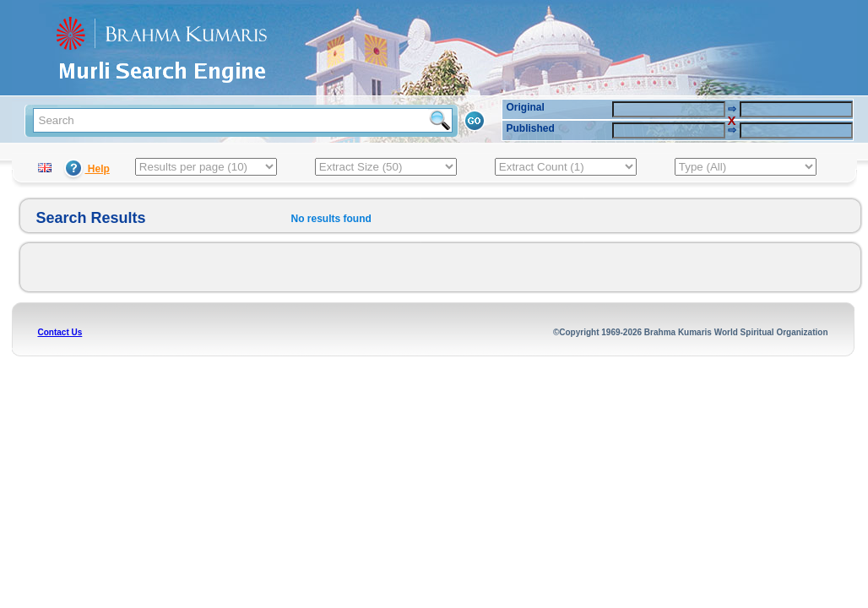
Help (86, 169)
